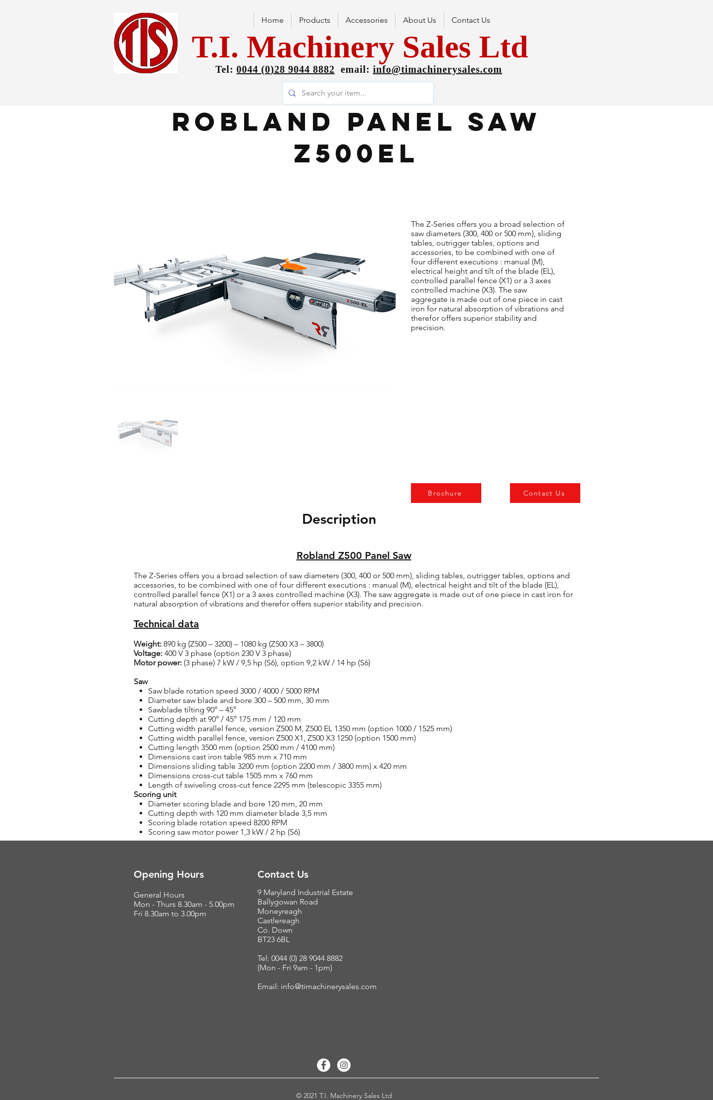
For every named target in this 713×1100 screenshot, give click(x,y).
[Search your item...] (357, 93)
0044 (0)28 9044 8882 (286, 69)
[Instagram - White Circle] (344, 1065)
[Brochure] (446, 493)
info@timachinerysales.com (437, 69)
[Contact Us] (545, 493)
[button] (419, 20)
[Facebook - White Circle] (323, 1065)
